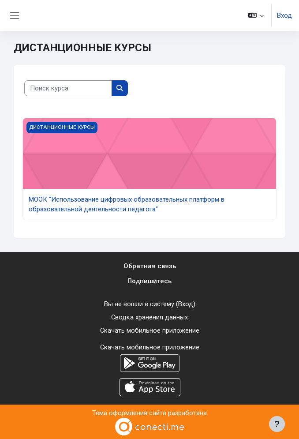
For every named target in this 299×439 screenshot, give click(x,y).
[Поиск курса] (68, 88)
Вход (284, 15)
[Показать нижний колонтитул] (277, 424)
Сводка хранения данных (149, 317)
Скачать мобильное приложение (149, 330)
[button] (256, 15)
